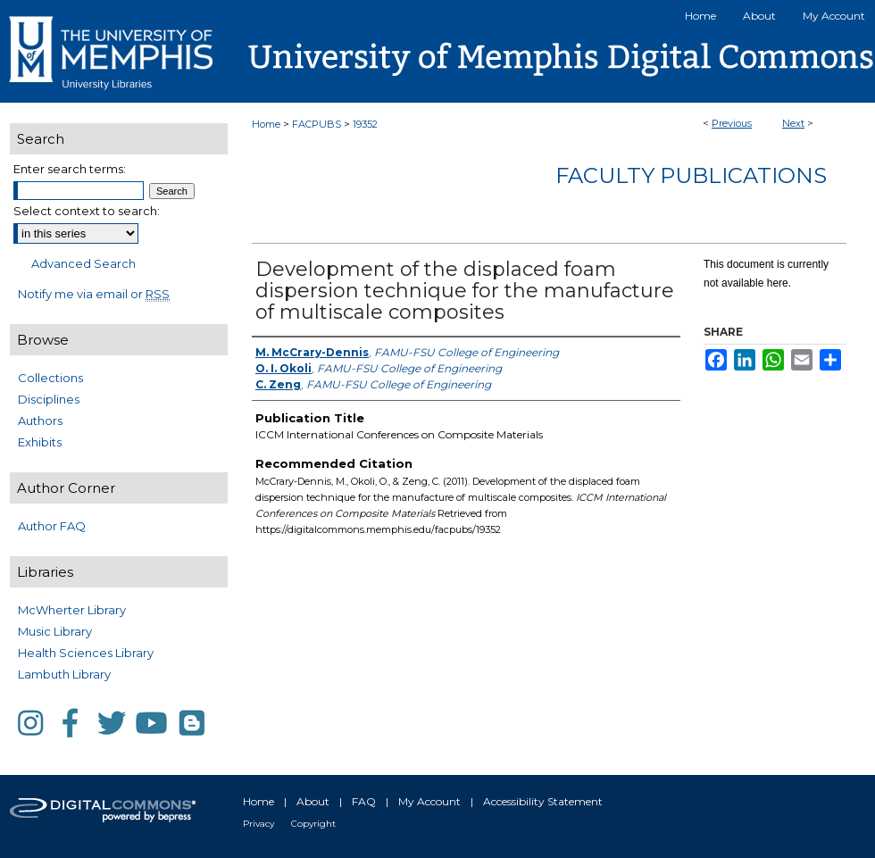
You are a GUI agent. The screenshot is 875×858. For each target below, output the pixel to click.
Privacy (258, 823)
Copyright (313, 823)
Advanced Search (83, 263)
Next (793, 123)
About (312, 801)
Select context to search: (86, 211)
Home (266, 124)
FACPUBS (316, 124)
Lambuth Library (64, 674)
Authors (40, 420)
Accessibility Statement (543, 801)
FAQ (364, 801)
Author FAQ (52, 526)
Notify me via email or (94, 294)
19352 (365, 124)
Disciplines (48, 399)
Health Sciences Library (86, 653)
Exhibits (40, 442)
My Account (429, 801)
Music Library (55, 631)
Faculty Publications (691, 175)
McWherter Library (72, 610)
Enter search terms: (69, 169)
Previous (732, 123)
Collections (50, 378)
